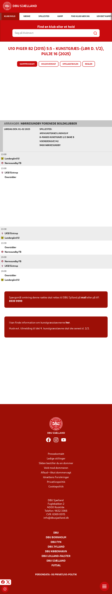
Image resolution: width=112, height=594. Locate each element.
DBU (56, 533)
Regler (88, 64)
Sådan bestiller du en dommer (56, 463)
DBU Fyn (56, 542)
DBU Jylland (56, 547)
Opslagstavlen (70, 64)
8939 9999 (15, 301)
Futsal (56, 565)
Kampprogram (27, 64)
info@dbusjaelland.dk (56, 518)
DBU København (56, 551)
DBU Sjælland (56, 561)
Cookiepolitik (56, 486)
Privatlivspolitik (56, 482)
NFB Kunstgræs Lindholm (54, 133)
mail (83, 297)
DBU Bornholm (56, 537)
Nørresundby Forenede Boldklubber (49, 123)
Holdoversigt (48, 64)
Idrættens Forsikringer (56, 477)
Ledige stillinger (56, 458)
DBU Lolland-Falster (56, 556)
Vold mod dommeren (56, 468)
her (68, 322)
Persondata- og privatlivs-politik (56, 575)
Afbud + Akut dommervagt (56, 472)
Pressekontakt (56, 454)
